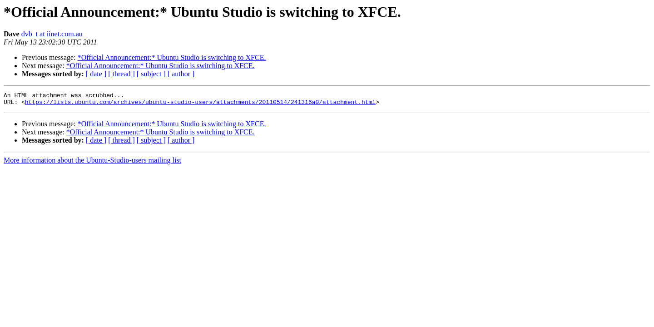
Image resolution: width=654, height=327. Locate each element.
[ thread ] (121, 74)
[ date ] (96, 74)
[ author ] (181, 74)
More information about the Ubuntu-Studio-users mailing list (92, 163)
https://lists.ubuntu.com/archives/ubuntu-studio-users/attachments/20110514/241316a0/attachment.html (200, 104)
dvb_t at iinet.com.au (52, 34)
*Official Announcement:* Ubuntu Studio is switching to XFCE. (172, 57)
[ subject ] (151, 74)
